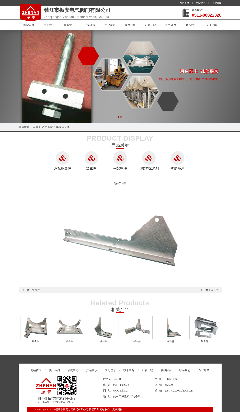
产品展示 (89, 25)
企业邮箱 (217, 3)
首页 (35, 127)
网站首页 (184, 3)
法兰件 (91, 168)
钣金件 (36, 290)
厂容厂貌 (150, 25)
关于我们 (49, 25)
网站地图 (200, 3)
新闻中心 (69, 25)
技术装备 (130, 25)
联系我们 (191, 25)
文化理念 (110, 25)
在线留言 (170, 25)
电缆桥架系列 (149, 168)
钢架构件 (120, 168)
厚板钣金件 (63, 127)
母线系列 (177, 168)
